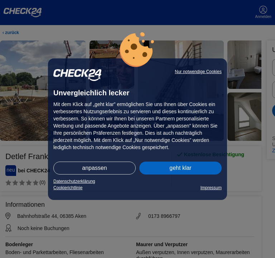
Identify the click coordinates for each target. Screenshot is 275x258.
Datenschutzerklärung (74, 181)
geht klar (180, 168)
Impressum (211, 187)
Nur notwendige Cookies (198, 71)
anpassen (94, 168)
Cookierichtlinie (67, 187)
